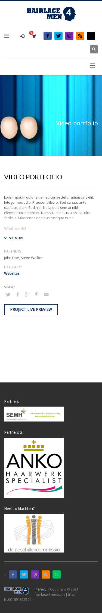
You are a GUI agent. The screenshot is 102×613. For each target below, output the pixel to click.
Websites (12, 273)
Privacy (41, 589)
